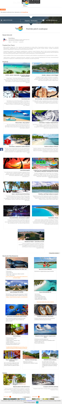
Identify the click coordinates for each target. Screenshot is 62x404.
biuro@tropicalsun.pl (51, 22)
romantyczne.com (6, 348)
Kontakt (59, 2)
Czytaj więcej (13, 264)
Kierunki (36, 2)
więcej (9, 45)
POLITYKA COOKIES (50, 367)
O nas (54, 2)
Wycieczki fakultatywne (28, 2)
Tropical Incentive (50, 360)
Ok (37, 402)
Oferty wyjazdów (17, 2)
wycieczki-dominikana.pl (36, 347)
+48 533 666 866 (57, 0)
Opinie (50, 2)
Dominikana (11, 41)
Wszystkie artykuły (54, 162)
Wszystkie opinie (54, 342)
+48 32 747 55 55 (47, 0)
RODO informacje (8, 367)
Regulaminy (31, 367)
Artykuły (45, 2)
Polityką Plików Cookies (31, 400)
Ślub (41, 2)
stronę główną (24, 12)
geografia (21, 45)
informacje (15, 45)
